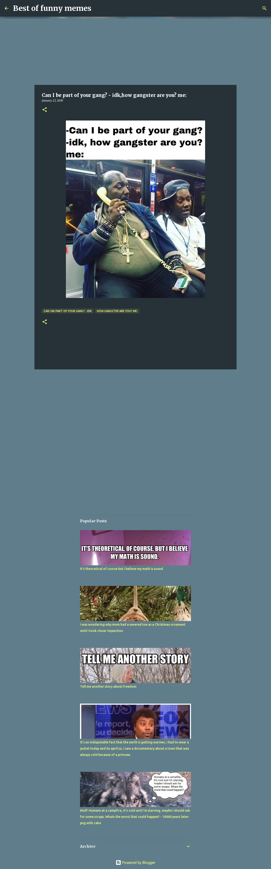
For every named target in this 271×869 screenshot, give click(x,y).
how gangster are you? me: (117, 310)
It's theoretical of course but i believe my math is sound (121, 569)
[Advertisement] (135, 51)
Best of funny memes (52, 8)
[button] (44, 110)
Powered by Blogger (135, 862)
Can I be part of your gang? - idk (68, 310)
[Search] (264, 8)
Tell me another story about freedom (108, 686)
